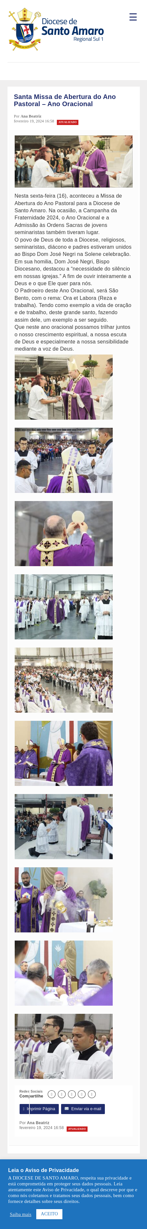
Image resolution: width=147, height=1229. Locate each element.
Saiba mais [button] (20, 1214)
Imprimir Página (39, 1109)
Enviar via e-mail (83, 1109)
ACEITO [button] (49, 1213)
